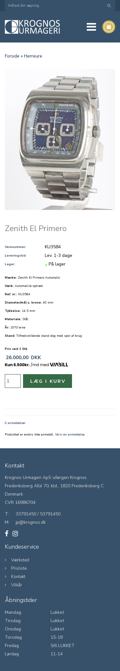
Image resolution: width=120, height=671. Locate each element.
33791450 (26, 514)
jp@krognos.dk (31, 522)
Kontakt (18, 577)
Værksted (20, 560)
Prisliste (19, 568)
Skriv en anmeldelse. (70, 434)
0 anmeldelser (15, 423)
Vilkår (16, 585)
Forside (12, 56)
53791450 (50, 514)
